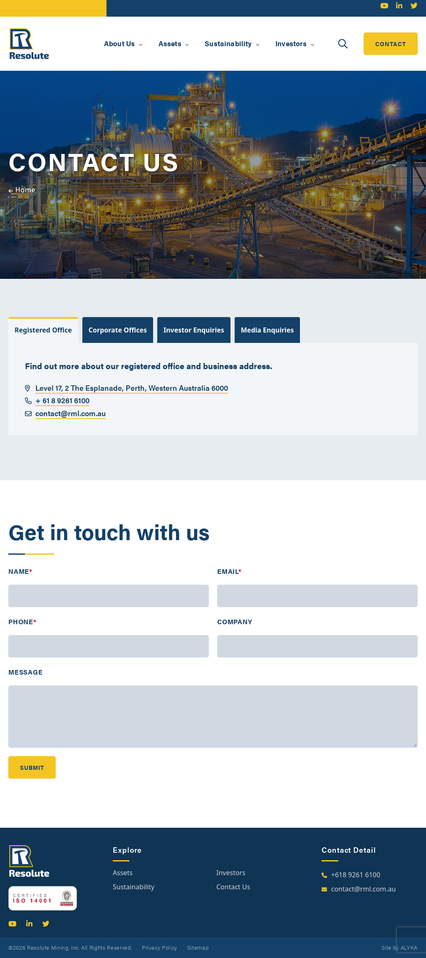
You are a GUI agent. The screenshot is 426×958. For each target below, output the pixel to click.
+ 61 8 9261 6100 (57, 408)
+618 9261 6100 (355, 874)
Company (235, 629)
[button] (141, 44)
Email (229, 579)
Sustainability (133, 886)
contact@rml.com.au (65, 421)
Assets (123, 872)
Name (20, 579)
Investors (230, 872)
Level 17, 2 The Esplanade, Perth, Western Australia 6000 (126, 395)
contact (390, 44)
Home (25, 189)
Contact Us (233, 886)
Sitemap (198, 947)
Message (25, 680)
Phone (22, 629)
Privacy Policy (159, 947)
